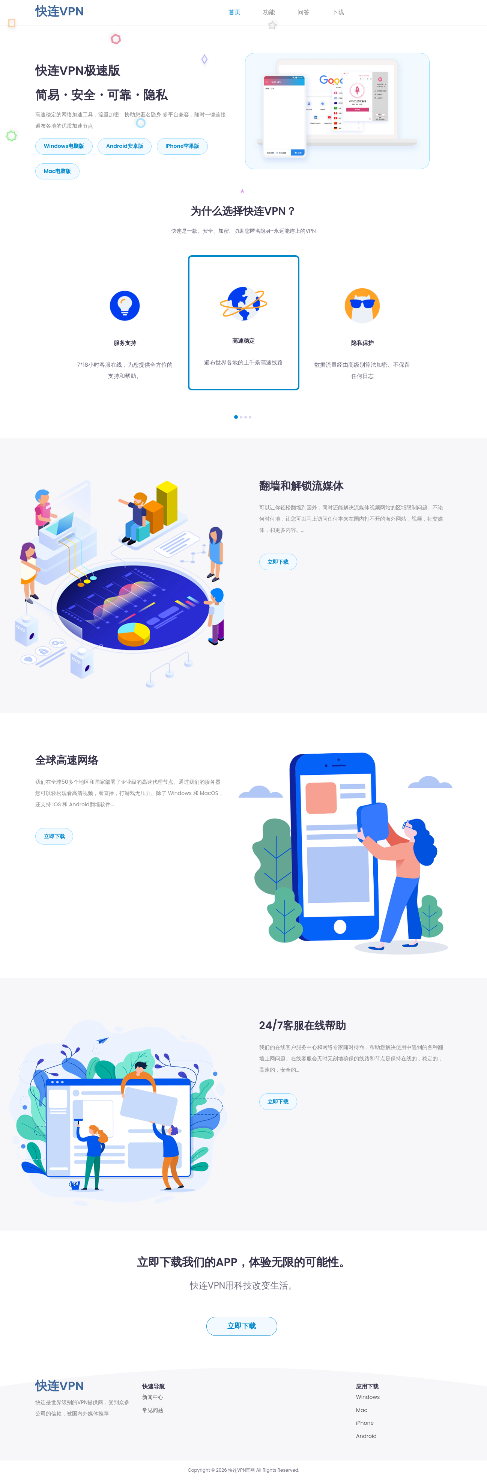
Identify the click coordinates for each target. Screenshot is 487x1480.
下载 (338, 12)
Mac (361, 1410)
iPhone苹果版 (183, 146)
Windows (368, 1397)
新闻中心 (152, 1397)
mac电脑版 (57, 171)
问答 (304, 12)
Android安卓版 (125, 146)
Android (366, 1436)
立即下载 (278, 561)
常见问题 (152, 1410)
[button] (236, 417)
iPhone (365, 1423)
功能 (269, 12)
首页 (234, 12)
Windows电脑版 (64, 146)
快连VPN (59, 11)
